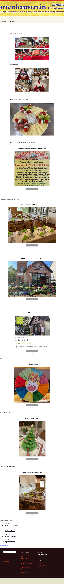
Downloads (3, 21)
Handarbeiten (10, 536)
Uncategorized (6, 561)
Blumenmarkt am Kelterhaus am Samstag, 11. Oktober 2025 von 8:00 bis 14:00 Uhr (27, 563)
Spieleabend (10, 531)
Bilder (38, 18)
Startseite (3, 18)
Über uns (11, 18)
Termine (18, 18)
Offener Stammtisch (13, 526)
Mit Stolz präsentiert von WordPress (18, 581)
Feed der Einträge (42, 565)
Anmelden (40, 563)
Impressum (12, 21)
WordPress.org (41, 570)
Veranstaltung (6, 563)
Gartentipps (45, 18)
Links (52, 18)
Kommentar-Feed (42, 567)
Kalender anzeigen (4, 545)
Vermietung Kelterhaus (28, 18)
